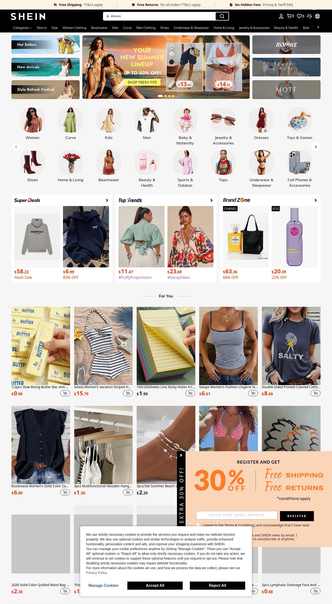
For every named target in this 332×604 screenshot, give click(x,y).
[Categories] (22, 27)
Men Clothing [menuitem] (146, 28)
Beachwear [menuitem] (99, 28)
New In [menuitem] (42, 28)
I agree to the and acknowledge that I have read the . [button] (256, 527)
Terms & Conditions (239, 525)
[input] (236, 515)
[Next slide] (244, 65)
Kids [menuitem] (115, 28)
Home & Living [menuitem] (224, 28)
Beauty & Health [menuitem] (286, 28)
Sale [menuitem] (55, 28)
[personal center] (281, 16)
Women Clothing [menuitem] (74, 28)
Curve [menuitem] (127, 28)
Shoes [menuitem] (164, 28)
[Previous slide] (87, 65)
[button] (166, 16)
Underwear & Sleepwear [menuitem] (191, 28)
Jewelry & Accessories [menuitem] (254, 28)
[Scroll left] (312, 27)
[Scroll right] (318, 27)
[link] (58, 5)
